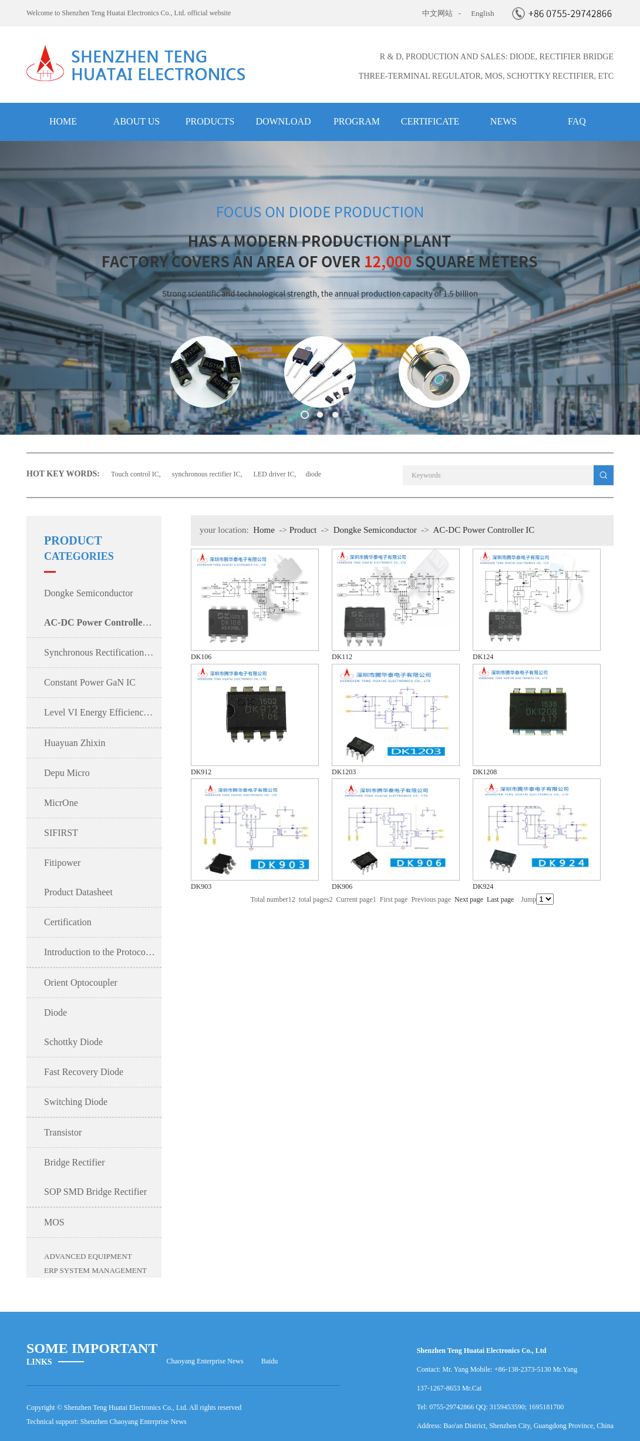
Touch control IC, (137, 474)
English (482, 13)
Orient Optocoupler (80, 982)
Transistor (63, 1132)
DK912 (201, 772)
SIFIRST (61, 833)
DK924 (483, 886)
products (210, 121)
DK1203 (344, 772)
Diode (55, 1012)
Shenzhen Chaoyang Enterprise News (133, 1422)
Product (303, 530)
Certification (68, 922)
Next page (468, 899)
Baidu (269, 1361)
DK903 (201, 886)
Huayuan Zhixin (74, 743)
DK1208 (485, 772)
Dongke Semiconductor (88, 593)
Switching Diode (75, 1102)
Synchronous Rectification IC (100, 652)
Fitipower (62, 863)
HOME (63, 121)
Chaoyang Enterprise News (204, 1361)
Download (283, 121)
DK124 (483, 657)
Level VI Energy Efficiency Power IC (102, 712)
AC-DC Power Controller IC (483, 530)
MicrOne (61, 803)
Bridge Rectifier (74, 1162)
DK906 (342, 886)
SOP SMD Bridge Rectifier (95, 1192)
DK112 (342, 657)
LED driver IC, (274, 474)
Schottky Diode (73, 1042)
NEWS (503, 121)
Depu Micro (67, 773)
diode (313, 474)
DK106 (201, 657)
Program (357, 121)
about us (136, 121)
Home (264, 530)
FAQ (577, 121)
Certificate (430, 121)
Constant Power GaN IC (90, 682)
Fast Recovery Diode (83, 1072)
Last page (500, 899)
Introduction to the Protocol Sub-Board (102, 952)
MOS (54, 1222)
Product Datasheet (78, 892)
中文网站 (437, 13)
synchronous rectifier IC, (208, 474)
